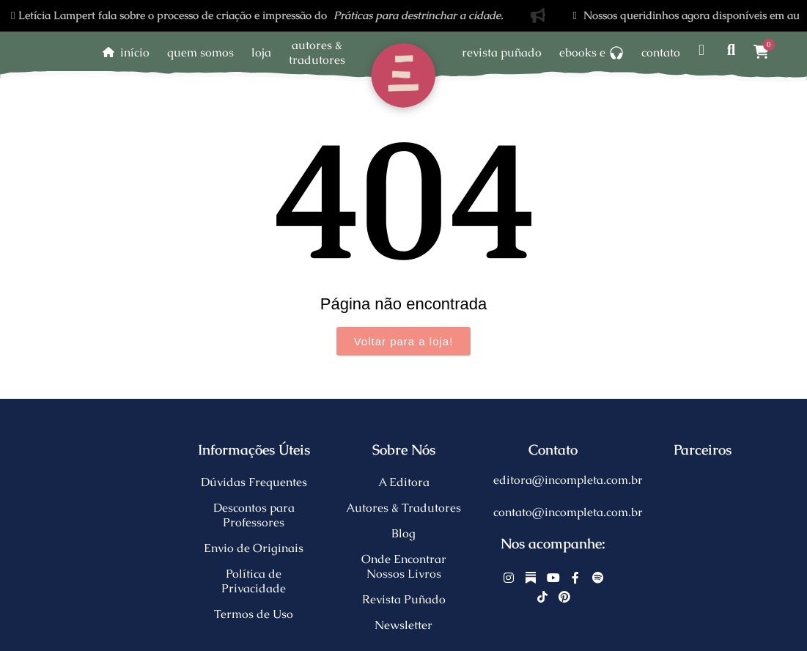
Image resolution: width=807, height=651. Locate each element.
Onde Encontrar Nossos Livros (403, 566)
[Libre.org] (702, 480)
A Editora (404, 482)
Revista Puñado (502, 52)
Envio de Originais (253, 548)
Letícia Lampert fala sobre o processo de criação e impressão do (257, 15)
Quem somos (200, 52)
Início (135, 52)
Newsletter (403, 625)
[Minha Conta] (701, 50)
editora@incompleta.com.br (568, 480)
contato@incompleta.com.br (568, 512)
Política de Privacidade (253, 581)
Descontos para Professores (254, 515)
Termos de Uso (253, 614)
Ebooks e (591, 52)
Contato (660, 52)
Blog (403, 533)
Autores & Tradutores (403, 507)
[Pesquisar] (731, 50)
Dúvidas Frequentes (254, 482)
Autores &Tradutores (317, 52)
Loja (261, 52)
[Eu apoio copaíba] (702, 512)
